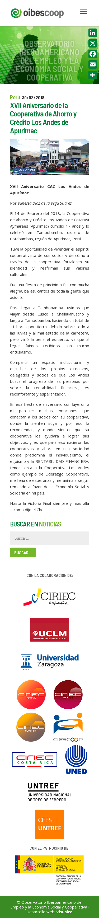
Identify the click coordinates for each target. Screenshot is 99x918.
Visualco (64, 911)
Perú (15, 97)
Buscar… (23, 552)
